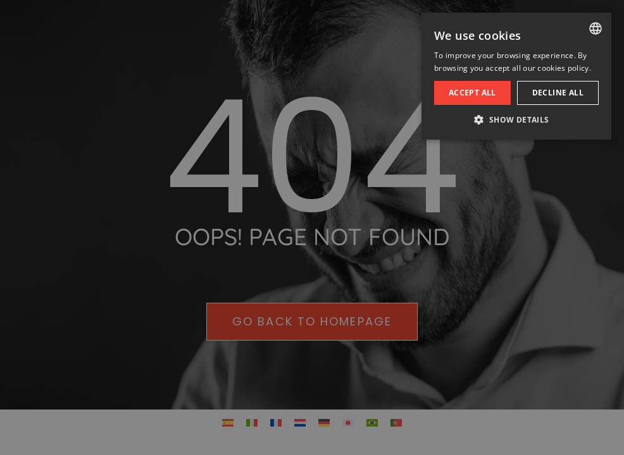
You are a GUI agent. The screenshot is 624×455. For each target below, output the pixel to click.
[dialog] (312, 227)
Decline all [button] (557, 92)
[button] (516, 120)
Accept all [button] (472, 92)
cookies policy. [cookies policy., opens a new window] (564, 68)
